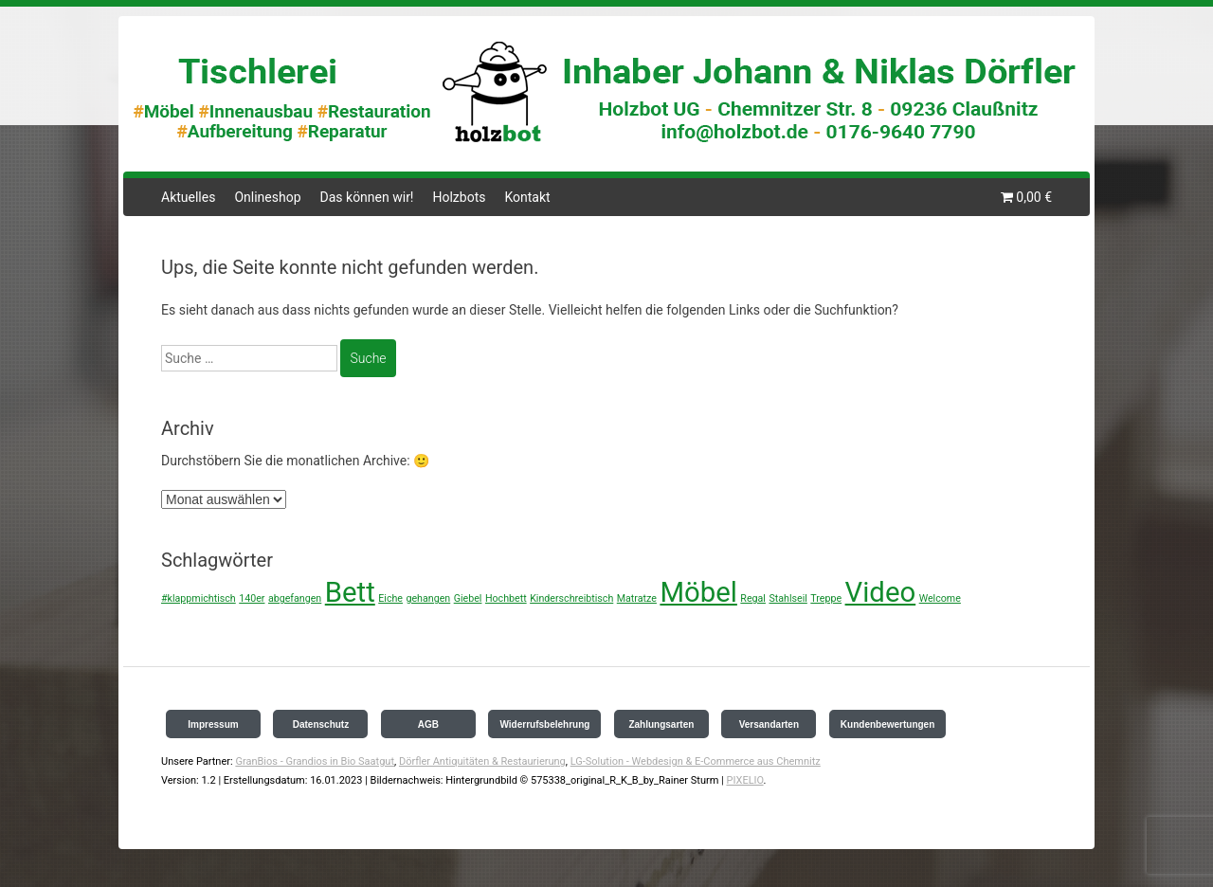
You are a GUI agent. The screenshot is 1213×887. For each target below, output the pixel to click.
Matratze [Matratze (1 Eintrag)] (637, 598)
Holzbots (458, 197)
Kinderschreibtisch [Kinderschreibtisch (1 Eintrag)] (571, 598)
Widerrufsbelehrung (544, 724)
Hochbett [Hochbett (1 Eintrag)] (506, 598)
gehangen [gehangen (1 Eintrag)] (428, 598)
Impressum (213, 724)
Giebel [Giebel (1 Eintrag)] (468, 598)
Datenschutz (321, 724)
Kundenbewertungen (887, 724)
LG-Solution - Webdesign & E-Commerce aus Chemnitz (695, 761)
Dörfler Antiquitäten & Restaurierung (482, 761)
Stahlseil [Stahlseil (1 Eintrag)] (787, 598)
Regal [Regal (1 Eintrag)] (753, 598)
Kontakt (527, 197)
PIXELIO (744, 780)
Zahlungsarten (661, 724)
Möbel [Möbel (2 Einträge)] (698, 592)
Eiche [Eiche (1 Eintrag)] (390, 598)
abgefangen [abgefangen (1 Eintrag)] (294, 598)
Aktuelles (188, 197)
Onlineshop (267, 197)
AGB (428, 724)
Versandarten (769, 724)
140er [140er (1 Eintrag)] (251, 598)
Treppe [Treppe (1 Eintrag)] (826, 598)
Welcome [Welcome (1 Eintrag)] (940, 598)
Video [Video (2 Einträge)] (880, 592)
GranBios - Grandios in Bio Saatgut (314, 761)
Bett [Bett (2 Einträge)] (350, 592)
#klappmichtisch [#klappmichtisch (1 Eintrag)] (198, 598)
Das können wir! (367, 197)
